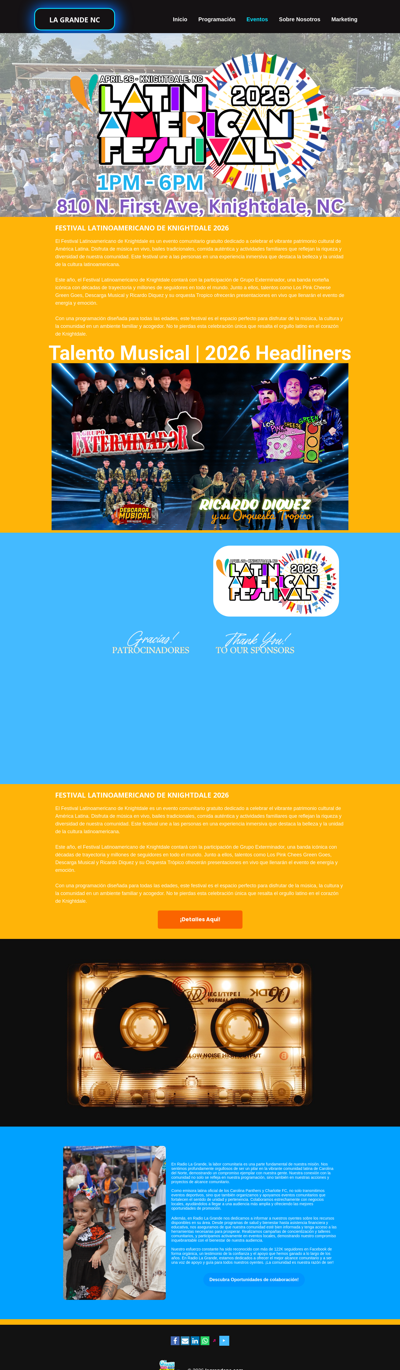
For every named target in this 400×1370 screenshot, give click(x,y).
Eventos (257, 19)
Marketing (344, 19)
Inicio (180, 19)
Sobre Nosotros (299, 19)
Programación (216, 19)
